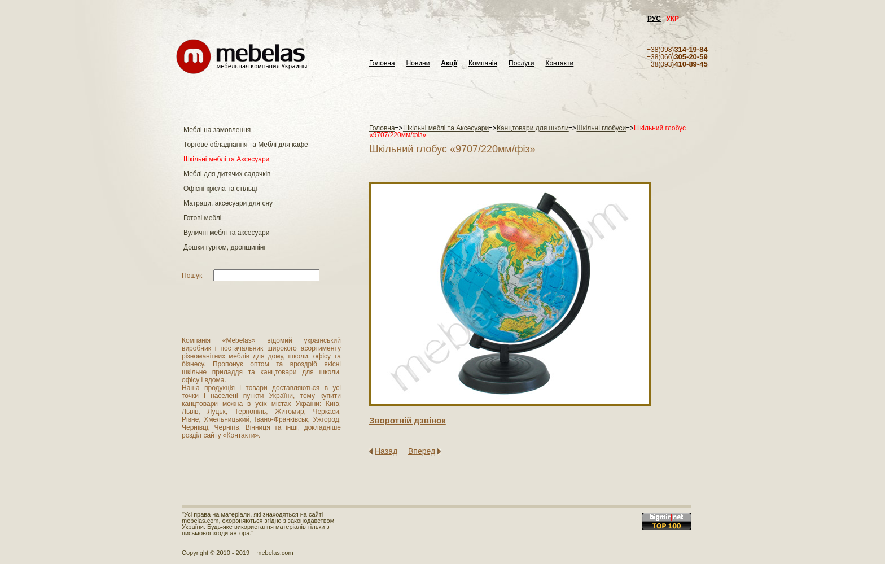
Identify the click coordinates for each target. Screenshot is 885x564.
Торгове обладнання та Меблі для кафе (245, 144)
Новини (418, 63)
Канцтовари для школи (533, 128)
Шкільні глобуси (601, 128)
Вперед (421, 451)
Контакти (559, 63)
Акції (449, 63)
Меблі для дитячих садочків (226, 174)
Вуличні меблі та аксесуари (226, 233)
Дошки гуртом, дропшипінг (224, 247)
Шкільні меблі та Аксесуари (226, 159)
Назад (386, 451)
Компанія (482, 63)
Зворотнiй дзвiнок (407, 420)
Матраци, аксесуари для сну (228, 203)
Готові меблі (202, 218)
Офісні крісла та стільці (220, 189)
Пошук (192, 275)
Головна (382, 63)
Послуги (521, 63)
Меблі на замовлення (217, 130)
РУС (654, 19)
